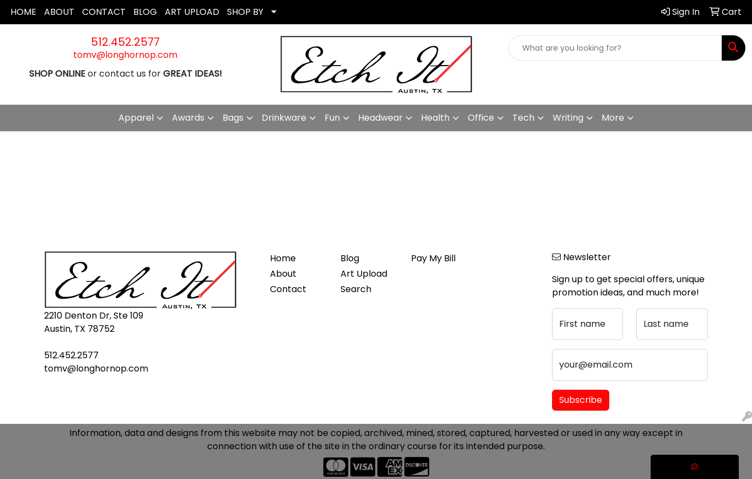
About (283, 273)
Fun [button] (332, 117)
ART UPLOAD (192, 12)
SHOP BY (245, 12)
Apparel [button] (136, 117)
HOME (23, 12)
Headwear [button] (380, 117)
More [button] (613, 117)
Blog (349, 258)
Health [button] (435, 117)
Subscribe (580, 400)
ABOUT (59, 12)
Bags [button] (233, 117)
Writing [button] (568, 117)
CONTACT (104, 12)
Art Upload (363, 273)
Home (283, 258)
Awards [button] (188, 117)
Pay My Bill (433, 258)
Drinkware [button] (284, 117)
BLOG (145, 12)
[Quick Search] (615, 48)
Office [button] (481, 117)
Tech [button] (523, 117)
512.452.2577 (125, 42)
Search (355, 289)
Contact (288, 289)
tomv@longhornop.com (125, 55)
